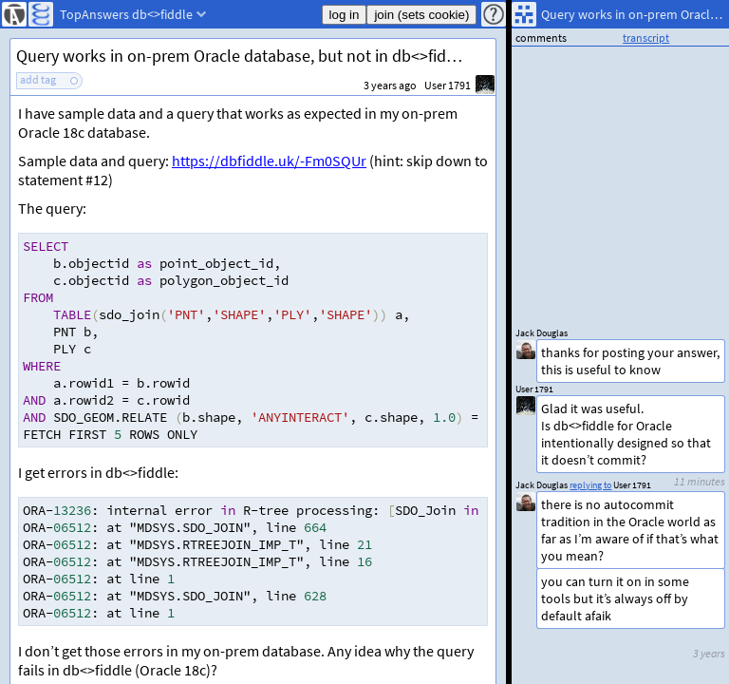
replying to (590, 485)
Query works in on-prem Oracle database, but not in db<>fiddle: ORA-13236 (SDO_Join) (255, 55)
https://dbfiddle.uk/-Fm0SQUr (269, 160)
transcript (646, 37)
